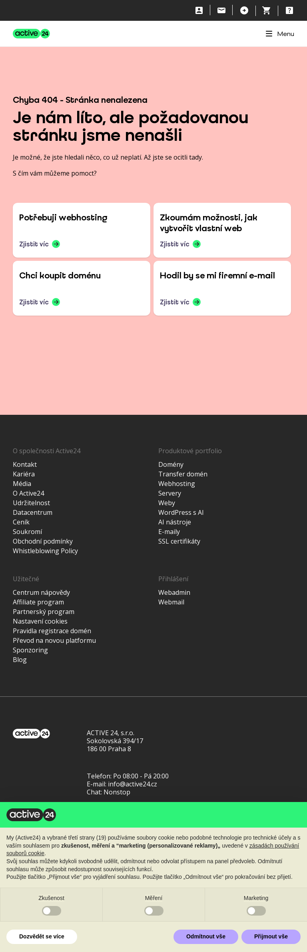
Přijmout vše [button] (271, 936)
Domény (170, 464)
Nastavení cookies (40, 621)
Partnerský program (43, 611)
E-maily (169, 531)
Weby (166, 502)
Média (22, 483)
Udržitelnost (31, 502)
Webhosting (176, 483)
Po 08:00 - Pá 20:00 (141, 776)
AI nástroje (174, 522)
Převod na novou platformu (54, 640)
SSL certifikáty (179, 541)
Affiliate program (38, 602)
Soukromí (27, 531)
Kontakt (25, 464)
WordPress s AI (181, 512)
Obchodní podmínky (43, 541)
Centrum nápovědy (41, 592)
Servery (169, 493)
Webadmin (174, 592)
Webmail (171, 602)
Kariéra (24, 474)
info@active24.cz (132, 784)
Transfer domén (182, 474)
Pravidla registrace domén (52, 630)
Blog (20, 659)
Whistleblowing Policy (45, 550)
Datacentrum (32, 512)
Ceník (21, 522)
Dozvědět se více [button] (41, 936)
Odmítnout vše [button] (205, 936)
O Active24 (28, 493)
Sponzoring (30, 650)
